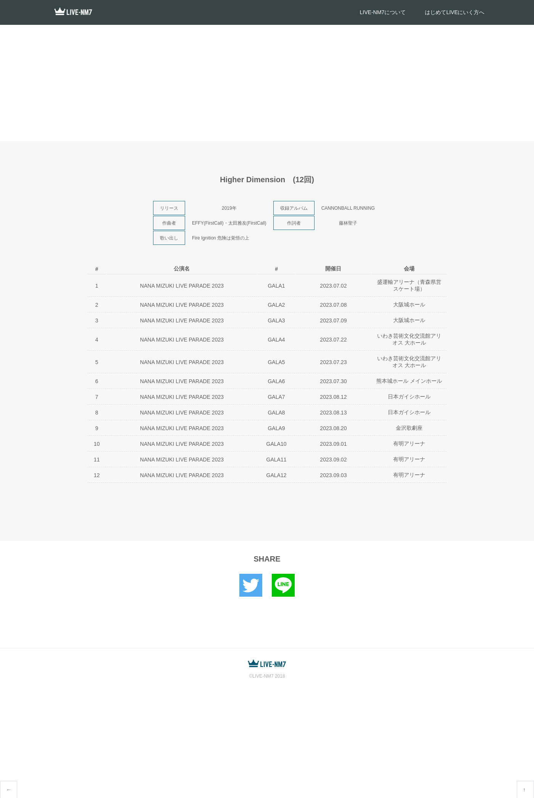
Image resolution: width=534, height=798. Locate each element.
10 (97, 444)
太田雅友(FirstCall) (247, 223)
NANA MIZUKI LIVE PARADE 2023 (182, 286)
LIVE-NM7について (383, 12)
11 (97, 459)
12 (97, 475)
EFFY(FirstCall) (208, 223)
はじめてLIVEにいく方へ (454, 12)
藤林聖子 (348, 223)
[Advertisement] (267, 82)
